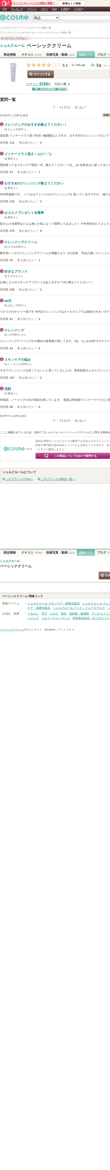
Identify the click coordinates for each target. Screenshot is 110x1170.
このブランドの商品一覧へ (58, 479)
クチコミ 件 (38, 84)
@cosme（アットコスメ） (60, 629)
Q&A (54, 9)
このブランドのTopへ (19, 479)
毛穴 (44, 613)
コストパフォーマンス (55, 618)
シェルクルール (12, 46)
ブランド (32, 9)
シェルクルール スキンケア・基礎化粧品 (53, 603)
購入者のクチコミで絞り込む (49, 89)
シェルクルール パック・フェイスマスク (79, 608)
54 (76, 107)
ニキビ (54, 613)
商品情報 (10, 54)
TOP (4, 9)
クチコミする (40, 74)
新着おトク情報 (71, 3)
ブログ (44, 9)
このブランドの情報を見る (15, 38)
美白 (64, 613)
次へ (81, 107)
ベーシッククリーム (49, 45)
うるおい (33, 613)
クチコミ (31, 54)
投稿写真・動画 (60, 54)
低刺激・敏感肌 (79, 613)
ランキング (17, 9)
